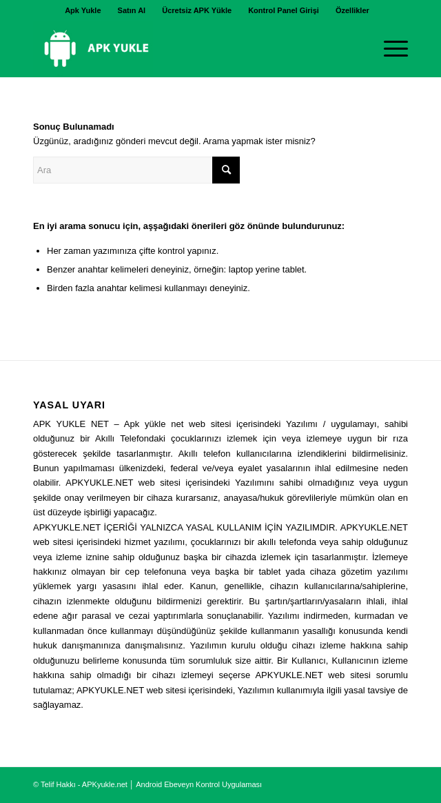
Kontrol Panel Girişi (283, 10)
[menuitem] (83, 10)
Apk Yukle (83, 10)
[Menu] (389, 49)
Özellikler (352, 10)
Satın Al (132, 10)
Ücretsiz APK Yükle (197, 10)
